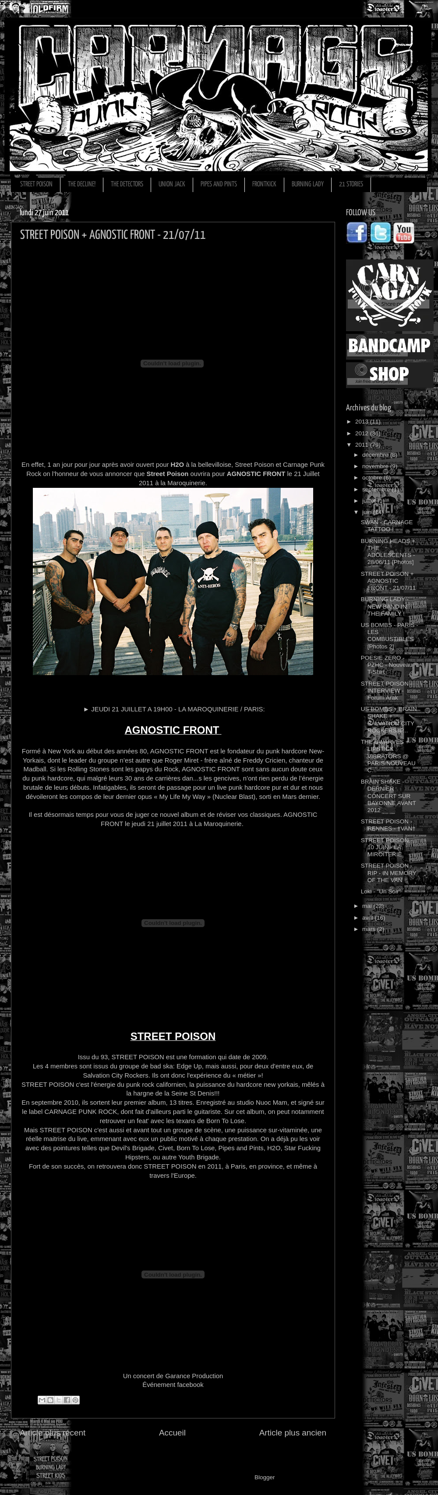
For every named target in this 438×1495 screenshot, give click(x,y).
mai (368, 906)
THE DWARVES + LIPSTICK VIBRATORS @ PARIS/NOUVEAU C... (388, 756)
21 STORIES (351, 184)
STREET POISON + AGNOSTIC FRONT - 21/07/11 (388, 581)
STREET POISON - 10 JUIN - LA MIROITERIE (387, 847)
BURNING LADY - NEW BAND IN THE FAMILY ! (385, 606)
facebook (190, 1384)
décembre (376, 455)
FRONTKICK (264, 184)
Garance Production (193, 1375)
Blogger (264, 1477)
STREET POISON (36, 184)
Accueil (172, 1432)
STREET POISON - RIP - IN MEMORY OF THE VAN (389, 872)
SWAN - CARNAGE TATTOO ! (387, 525)
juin (367, 512)
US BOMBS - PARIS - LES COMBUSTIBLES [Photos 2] (389, 636)
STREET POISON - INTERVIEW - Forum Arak (387, 690)
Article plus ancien (292, 1432)
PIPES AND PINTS (219, 184)
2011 (362, 444)
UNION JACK (172, 184)
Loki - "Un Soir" (381, 891)
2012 (362, 433)
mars (369, 929)
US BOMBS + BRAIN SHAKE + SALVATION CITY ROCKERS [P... (389, 720)
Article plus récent (52, 1432)
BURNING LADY (308, 184)
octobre (373, 477)
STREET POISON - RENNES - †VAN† (388, 825)
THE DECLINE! (81, 184)
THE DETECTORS (127, 184)
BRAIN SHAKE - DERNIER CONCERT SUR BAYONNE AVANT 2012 (388, 795)
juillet (370, 500)
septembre (377, 489)
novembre (376, 466)
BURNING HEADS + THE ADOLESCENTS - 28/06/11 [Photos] (388, 552)
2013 (362, 421)
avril (368, 917)
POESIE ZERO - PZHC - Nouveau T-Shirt (387, 665)
